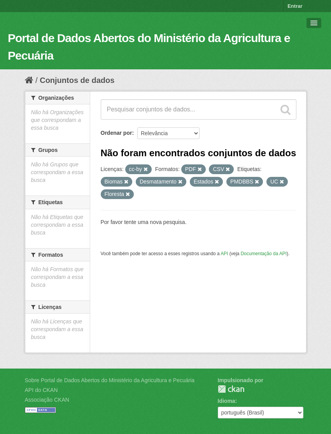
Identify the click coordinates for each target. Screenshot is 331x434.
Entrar (294, 6)
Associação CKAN (47, 400)
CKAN (231, 389)
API (224, 253)
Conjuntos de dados (77, 80)
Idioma (226, 401)
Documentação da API (264, 253)
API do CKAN (41, 390)
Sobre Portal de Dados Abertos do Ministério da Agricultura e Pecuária (110, 380)
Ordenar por (116, 133)
